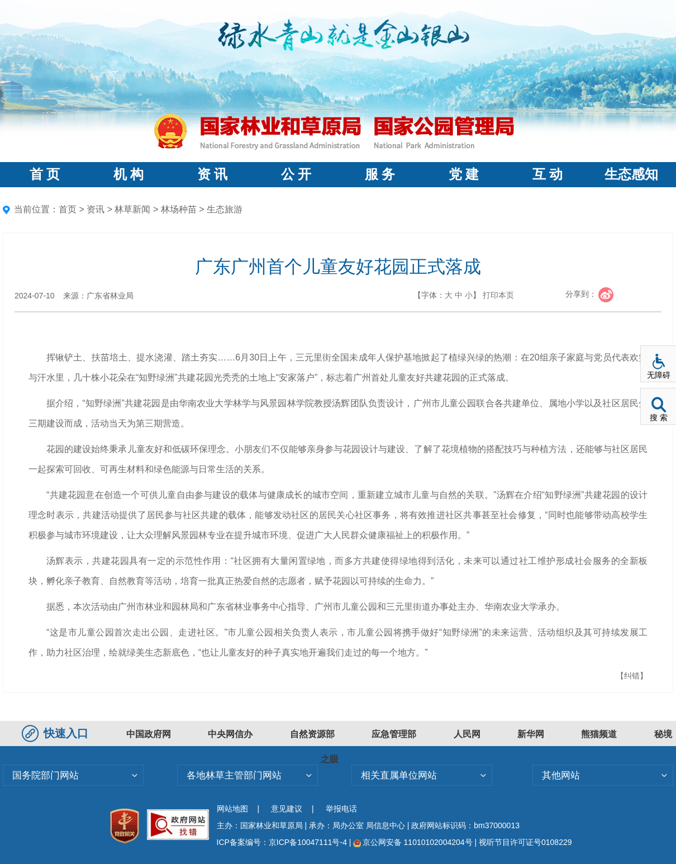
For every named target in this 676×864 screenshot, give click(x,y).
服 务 (380, 174)
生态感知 (631, 174)
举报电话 (341, 808)
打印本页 (498, 295)
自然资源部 (312, 734)
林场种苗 (179, 209)
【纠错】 (632, 675)
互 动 (547, 174)
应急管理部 (394, 734)
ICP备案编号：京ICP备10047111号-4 (283, 842)
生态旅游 (224, 209)
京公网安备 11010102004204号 (412, 842)
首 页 (45, 174)
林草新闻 (132, 209)
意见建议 (286, 808)
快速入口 (56, 733)
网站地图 (232, 808)
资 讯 (212, 174)
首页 (68, 209)
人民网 (467, 734)
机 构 (128, 174)
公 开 (296, 174)
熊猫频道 (599, 734)
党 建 (464, 174)
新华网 (530, 734)
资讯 (95, 209)
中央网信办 (230, 734)
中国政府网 (148, 734)
